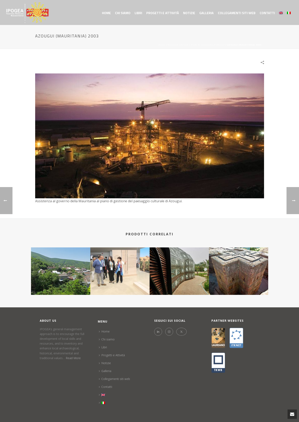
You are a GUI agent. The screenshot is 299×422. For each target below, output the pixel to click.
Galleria (206, 12)
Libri (138, 12)
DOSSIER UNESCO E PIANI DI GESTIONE (190, 44)
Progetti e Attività (162, 12)
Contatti (267, 12)
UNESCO (220, 44)
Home (106, 12)
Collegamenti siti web (237, 12)
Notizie (189, 12)
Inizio (162, 44)
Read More (73, 358)
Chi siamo (122, 12)
